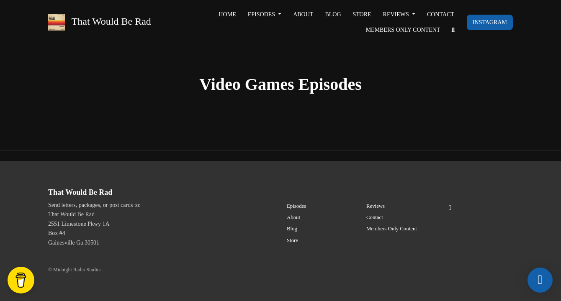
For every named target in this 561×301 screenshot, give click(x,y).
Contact (440, 14)
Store (362, 14)
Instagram (490, 22)
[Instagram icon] (450, 208)
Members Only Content (403, 30)
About (303, 14)
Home (227, 14)
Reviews (397, 14)
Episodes (262, 14)
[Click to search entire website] (453, 30)
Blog (333, 14)
